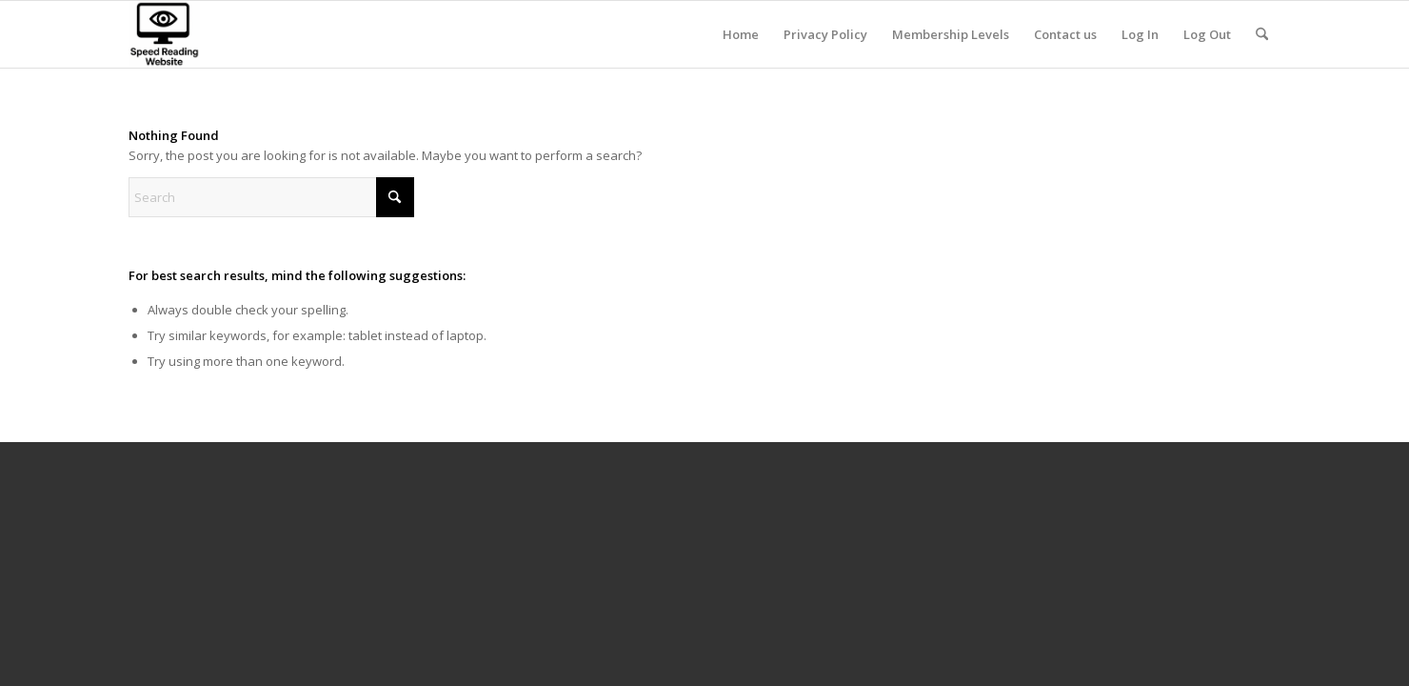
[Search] (1261, 34)
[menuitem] (740, 34)
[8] (164, 34)
